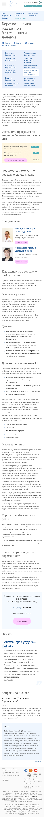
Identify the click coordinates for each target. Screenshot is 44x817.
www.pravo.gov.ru (30, 796)
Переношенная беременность (30, 54)
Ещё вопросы (37, 762)
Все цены (36, 159)
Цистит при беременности (10, 66)
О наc (4, 13)
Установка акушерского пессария (29, 60)
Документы (36, 779)
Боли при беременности (10, 79)
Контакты (5, 18)
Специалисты (19, 13)
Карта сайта (27, 779)
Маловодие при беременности (30, 79)
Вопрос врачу (6, 16)
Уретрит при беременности (10, 59)
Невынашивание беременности (30, 66)
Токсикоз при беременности (10, 72)
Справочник (32, 16)
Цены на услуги (33, 13)
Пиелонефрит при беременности (12, 84)
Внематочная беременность (29, 84)
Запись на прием (22, 621)
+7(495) (31, 2)
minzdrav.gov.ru (10, 800)
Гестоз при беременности (10, 54)
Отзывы (17, 16)
